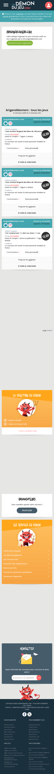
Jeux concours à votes (36, 762)
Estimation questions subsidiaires (18, 572)
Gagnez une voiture (10, 750)
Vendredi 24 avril (9, 727)
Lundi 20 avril (8, 737)
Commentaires (13, 148)
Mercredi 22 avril (9, 732)
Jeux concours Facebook (36, 755)
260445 (48, 230)
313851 (48, 179)
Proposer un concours (35, 707)
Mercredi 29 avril (34, 732)
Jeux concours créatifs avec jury (39, 764)
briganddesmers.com (14, 119)
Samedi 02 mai (33, 739)
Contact (8, 707)
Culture (22, 755)
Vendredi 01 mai (34, 737)
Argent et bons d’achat (11, 755)
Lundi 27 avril (33, 727)
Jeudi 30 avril (33, 734)
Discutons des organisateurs (15, 564)
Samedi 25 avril (9, 725)
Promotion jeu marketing (37, 769)
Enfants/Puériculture (10, 760)
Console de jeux (17, 753)
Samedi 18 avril (9, 739)
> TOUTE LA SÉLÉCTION (27, 431)
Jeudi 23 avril (8, 729)
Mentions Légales (19, 707)
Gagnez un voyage (10, 748)
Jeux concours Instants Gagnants (39, 752)
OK (39, 678)
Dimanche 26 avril (34, 725)
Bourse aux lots (10, 568)
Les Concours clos (11, 559)
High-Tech (7, 753)
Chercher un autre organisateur (20, 43)
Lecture (6, 766)
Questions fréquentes (13, 576)
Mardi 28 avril (33, 729)
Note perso (32, 148)
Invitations (7, 762)
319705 (48, 128)
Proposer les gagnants (27, 156)
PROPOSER (27, 510)
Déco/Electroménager (11, 764)
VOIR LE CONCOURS (27, 162)
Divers (13, 766)
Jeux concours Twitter (36, 766)
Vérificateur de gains (12, 551)
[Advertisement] (27, 79)
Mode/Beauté (8, 758)
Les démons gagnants (13, 555)
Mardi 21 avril (8, 734)
